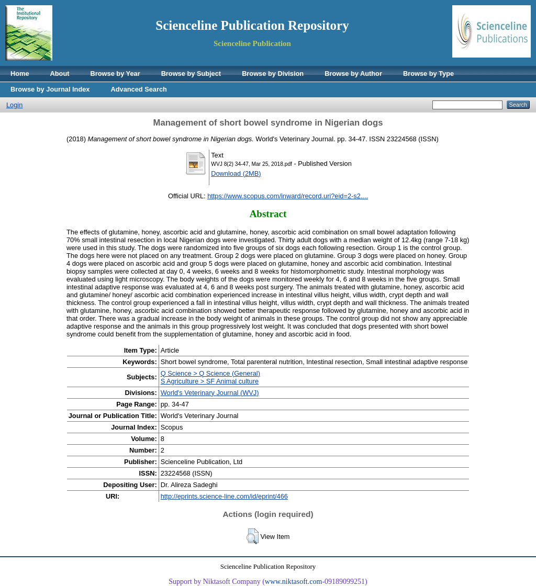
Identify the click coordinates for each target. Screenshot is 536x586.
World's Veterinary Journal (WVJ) (210, 393)
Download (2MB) (236, 173)
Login (14, 105)
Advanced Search (138, 89)
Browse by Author (353, 73)
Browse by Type (428, 73)
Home (19, 73)
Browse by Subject (191, 73)
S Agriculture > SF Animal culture (210, 381)
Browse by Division (273, 73)
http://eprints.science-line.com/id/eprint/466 (224, 496)
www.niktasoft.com (293, 581)
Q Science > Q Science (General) (210, 373)
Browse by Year (115, 73)
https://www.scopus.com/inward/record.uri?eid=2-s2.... (287, 196)
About (60, 73)
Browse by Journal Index (50, 89)
